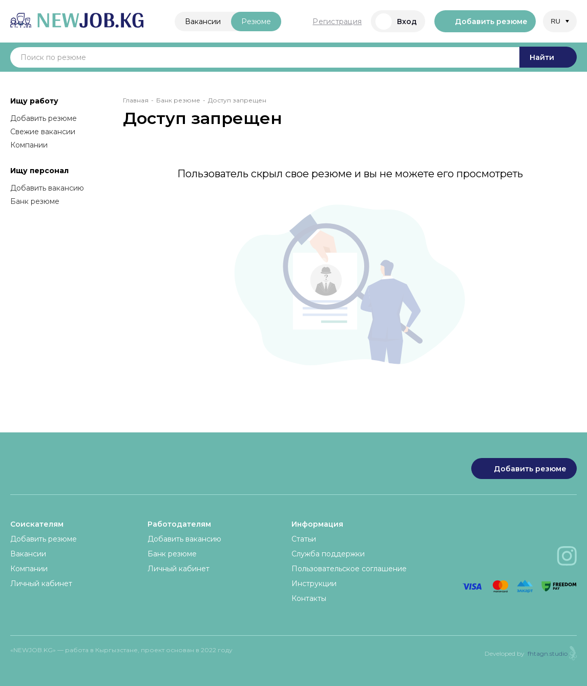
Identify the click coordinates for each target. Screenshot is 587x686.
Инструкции (314, 583)
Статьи (303, 539)
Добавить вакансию (47, 188)
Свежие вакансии (42, 131)
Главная (136, 100)
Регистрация (337, 21)
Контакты (308, 598)
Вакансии (203, 21)
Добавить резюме (485, 21)
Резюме (256, 21)
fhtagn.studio (548, 653)
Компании (29, 145)
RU (555, 21)
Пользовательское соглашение (349, 568)
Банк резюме (34, 201)
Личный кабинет (41, 583)
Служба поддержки (328, 553)
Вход (396, 21)
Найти (548, 57)
